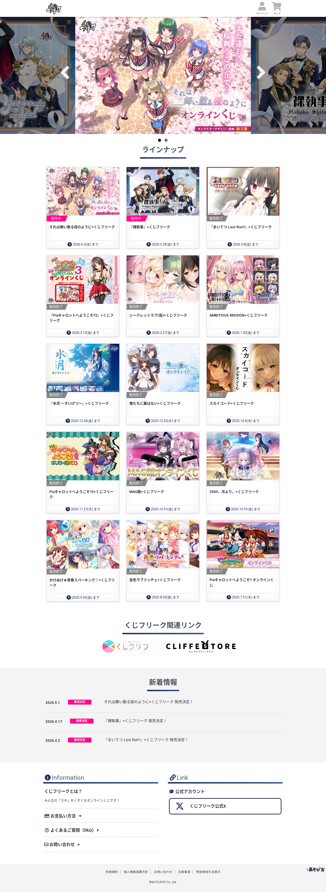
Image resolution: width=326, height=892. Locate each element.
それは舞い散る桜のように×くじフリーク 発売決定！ (148, 702)
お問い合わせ (163, 872)
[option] (163, 75)
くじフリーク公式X (201, 806)
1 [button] (159, 140)
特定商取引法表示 (208, 872)
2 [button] (166, 140)
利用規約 (112, 872)
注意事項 (184, 872)
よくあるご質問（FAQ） (70, 830)
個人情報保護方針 (136, 872)
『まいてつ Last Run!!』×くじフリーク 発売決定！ (146, 740)
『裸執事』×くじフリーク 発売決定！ (135, 721)
